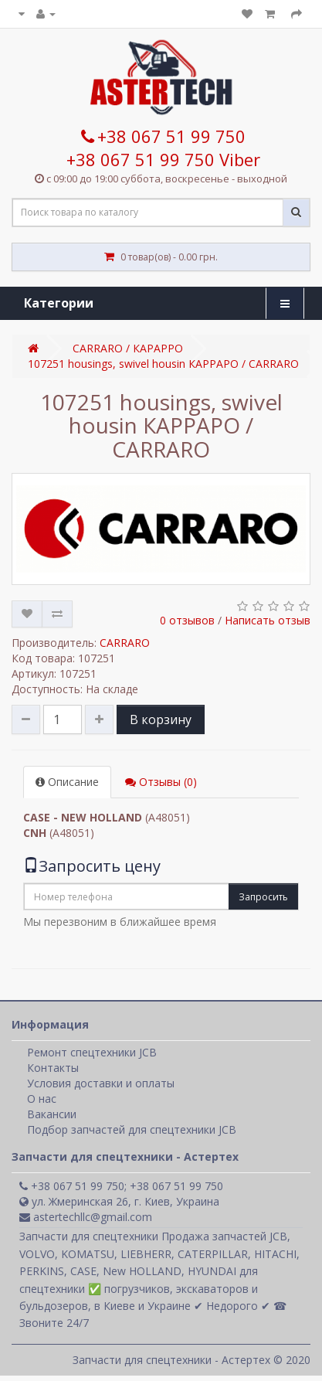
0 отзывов (187, 620)
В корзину (161, 719)
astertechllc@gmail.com (85, 1216)
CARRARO (125, 642)
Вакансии (51, 1114)
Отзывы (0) (161, 781)
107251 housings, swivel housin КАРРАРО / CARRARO (163, 363)
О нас (41, 1098)
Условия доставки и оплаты (101, 1083)
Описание (67, 781)
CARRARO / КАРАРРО (128, 348)
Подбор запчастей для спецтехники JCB (131, 1129)
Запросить (263, 896)
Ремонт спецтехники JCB (92, 1052)
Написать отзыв (267, 620)
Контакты (53, 1067)
